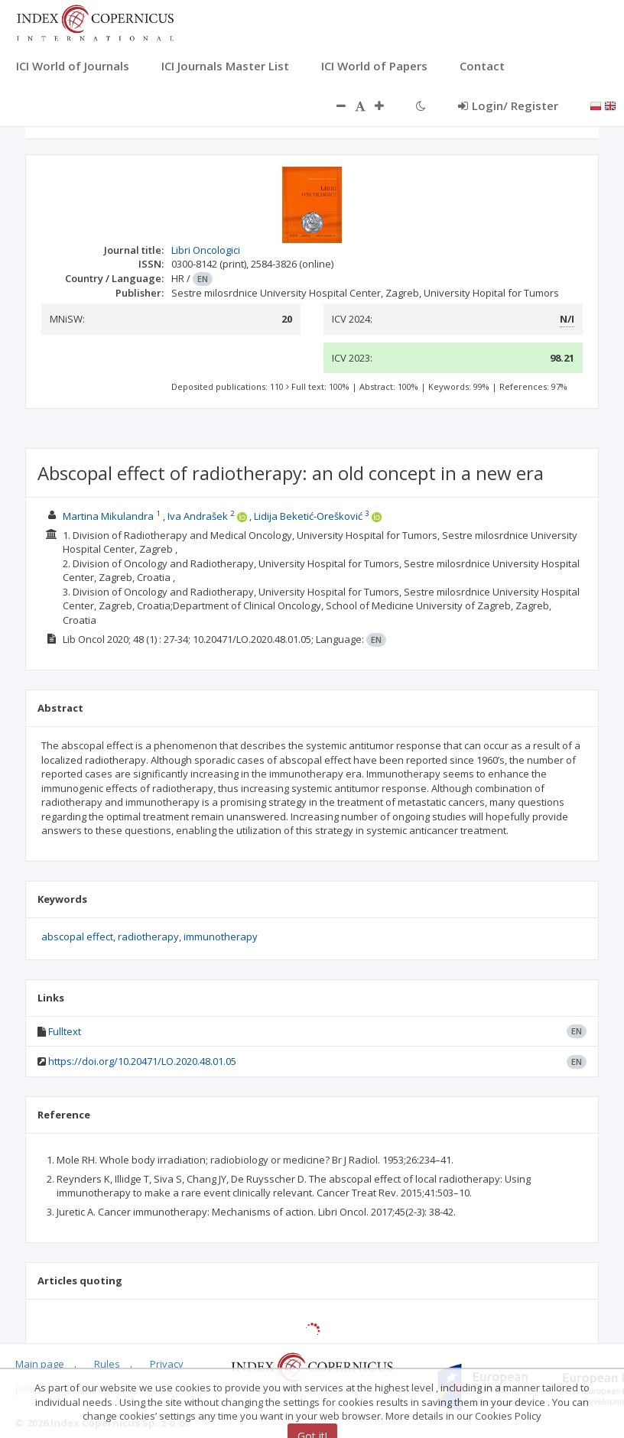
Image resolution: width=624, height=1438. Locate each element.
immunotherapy (221, 936)
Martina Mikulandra (108, 516)
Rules (107, 1364)
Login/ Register (508, 105)
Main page (39, 1364)
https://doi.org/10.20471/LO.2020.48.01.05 (142, 1061)
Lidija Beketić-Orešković (308, 516)
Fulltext (64, 1031)
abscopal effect (77, 936)
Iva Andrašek (197, 516)
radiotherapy (148, 936)
